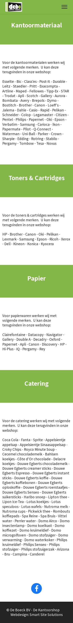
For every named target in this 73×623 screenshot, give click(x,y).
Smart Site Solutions (46, 619)
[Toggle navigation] (65, 7)
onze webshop (38, 71)
